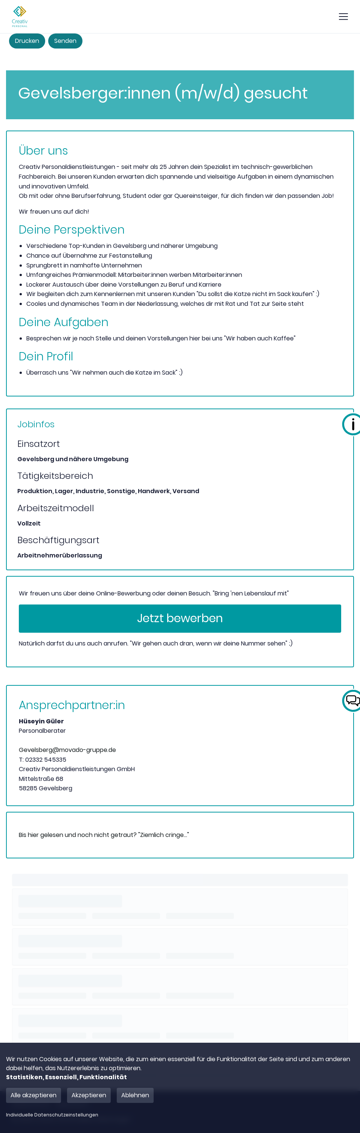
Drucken (27, 40)
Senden (65, 40)
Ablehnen (135, 1095)
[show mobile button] (343, 16)
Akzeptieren (89, 1095)
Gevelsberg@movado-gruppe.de (67, 750)
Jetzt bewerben (180, 618)
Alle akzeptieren (33, 1095)
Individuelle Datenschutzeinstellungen (52, 1115)
